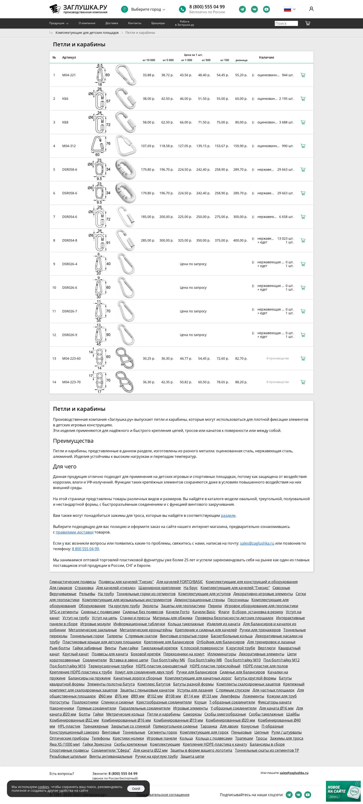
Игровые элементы (190, 708)
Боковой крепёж (146, 653)
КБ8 (65, 122)
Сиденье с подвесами (100, 611)
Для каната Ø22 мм (150, 750)
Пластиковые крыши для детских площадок (102, 641)
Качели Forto (178, 611)
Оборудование (92, 605)
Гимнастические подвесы (73, 581)
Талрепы (114, 635)
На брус (191, 587)
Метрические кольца (125, 714)
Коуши (200, 702)
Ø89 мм (137, 696)
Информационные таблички (139, 623)
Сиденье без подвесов (143, 611)
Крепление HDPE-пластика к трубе (81, 672)
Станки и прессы (135, 617)
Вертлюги (266, 647)
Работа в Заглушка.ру (184, 23)
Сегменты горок (162, 732)
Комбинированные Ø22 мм (74, 720)
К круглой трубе (240, 647)
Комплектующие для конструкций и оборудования (252, 581)
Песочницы (238, 599)
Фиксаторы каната (274, 702)
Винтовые (111, 732)
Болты (84, 714)
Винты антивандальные (110, 756)
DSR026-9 (69, 335)
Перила (215, 605)
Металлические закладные (93, 629)
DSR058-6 (69, 169)
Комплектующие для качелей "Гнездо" (235, 587)
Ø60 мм (105, 696)
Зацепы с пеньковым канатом (147, 690)
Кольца (186, 738)
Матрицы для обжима (172, 617)
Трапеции (244, 738)
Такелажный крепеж (159, 647)
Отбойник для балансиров (220, 641)
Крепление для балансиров (169, 641)
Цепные (261, 732)
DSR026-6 (69, 287)
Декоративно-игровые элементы (263, 593)
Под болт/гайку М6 (168, 660)
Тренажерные (95, 726)
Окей (136, 788)
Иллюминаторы (221, 653)
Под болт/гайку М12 (281, 660)
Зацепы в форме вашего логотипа (201, 750)
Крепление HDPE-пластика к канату (215, 744)
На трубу (106, 593)
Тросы (261, 738)
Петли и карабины (163, 714)
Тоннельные (134, 732)
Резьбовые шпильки (68, 756)
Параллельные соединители (144, 708)
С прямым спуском (233, 690)
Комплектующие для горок (204, 732)
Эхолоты (150, 605)
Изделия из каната (223, 623)
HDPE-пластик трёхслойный (215, 666)
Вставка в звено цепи (129, 660)
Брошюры (158, 23)
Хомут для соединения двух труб (144, 672)
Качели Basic (204, 611)
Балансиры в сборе (267, 744)
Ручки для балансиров (196, 672)
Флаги (223, 611)
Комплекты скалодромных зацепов (248, 684)
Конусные (250, 726)
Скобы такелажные (266, 714)
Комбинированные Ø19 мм (178, 720)
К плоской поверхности (202, 647)
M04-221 (69, 75)
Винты (110, 647)
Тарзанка (208, 726)
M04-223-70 (71, 382)
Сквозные (281, 587)
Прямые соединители (96, 708)
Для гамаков (61, 587)
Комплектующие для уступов (204, 593)
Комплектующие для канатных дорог (198, 678)
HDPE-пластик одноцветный (161, 666)
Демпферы (230, 696)
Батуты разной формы (193, 684)
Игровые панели (162, 738)
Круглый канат (76, 653)
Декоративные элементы (261, 653)
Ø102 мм (155, 696)
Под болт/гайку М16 (68, 666)
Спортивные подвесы (69, 750)
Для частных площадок (273, 690)
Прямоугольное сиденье (175, 726)
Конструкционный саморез (74, 732)
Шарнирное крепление (159, 587)
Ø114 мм (191, 696)
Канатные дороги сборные (137, 678)
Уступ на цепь (104, 617)
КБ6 (65, 98)
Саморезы (192, 714)
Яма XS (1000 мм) (65, 744)
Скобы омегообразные (225, 714)
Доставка (112, 23)
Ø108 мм (173, 696)
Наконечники (62, 708)
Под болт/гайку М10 (243, 660)
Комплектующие (165, 744)
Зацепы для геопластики (183, 605)
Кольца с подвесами (214, 738)
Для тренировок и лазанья (271, 641)
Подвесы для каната (110, 653)
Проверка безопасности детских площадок (234, 617)
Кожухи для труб (282, 696)
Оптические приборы (69, 738)
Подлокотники (85, 702)
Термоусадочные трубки (110, 666)
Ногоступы (59, 702)
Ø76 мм (121, 696)
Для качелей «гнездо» (116, 587)
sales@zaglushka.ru (257, 543)
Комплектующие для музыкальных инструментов (127, 599)
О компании (87, 23)
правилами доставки (75, 532)
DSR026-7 (69, 311)
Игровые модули (95, 623)
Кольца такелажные (186, 623)
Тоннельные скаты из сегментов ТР (267, 750)
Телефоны (101, 738)
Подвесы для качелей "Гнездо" (126, 581)
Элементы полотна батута (111, 684)
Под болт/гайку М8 (205, 660)
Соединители (95, 660)
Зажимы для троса (286, 738)
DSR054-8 (69, 240)
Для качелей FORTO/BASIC (179, 581)
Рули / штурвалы (287, 732)
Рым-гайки (128, 647)
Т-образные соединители (232, 702)
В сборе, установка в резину (257, 611)
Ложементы (253, 696)
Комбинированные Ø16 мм (126, 720)
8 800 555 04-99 (85, 548)
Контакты (134, 23)
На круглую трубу (124, 605)
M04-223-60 (71, 358)
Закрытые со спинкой (130, 726)
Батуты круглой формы (255, 678)
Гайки (98, 714)
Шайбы (293, 714)
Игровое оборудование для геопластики (261, 605)
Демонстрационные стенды (199, 599)
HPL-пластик (69, 726)
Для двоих (229, 726)
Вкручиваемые (63, 593)
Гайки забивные (87, 647)
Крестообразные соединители (164, 702)
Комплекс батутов (154, 684)
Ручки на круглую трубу (156, 756)
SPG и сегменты (64, 611)
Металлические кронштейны (146, 629)
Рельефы (87, 593)
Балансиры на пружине (89, 678)
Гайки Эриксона (97, 744)
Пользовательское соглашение (163, 794)
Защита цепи (192, 756)
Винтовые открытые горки (184, 635)
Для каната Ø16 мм (276, 708)
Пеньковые (241, 732)
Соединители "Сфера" (111, 750)
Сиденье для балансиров (242, 672)
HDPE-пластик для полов (265, 666)
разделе (228, 515)
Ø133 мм (210, 696)
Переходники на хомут (184, 653)
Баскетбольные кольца (232, 635)
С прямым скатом (141, 635)
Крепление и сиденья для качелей (206, 629)
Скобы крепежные (130, 744)
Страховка (84, 587)
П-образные (273, 726)
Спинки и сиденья (117, 702)
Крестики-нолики (128, 738)
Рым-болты (60, 647)
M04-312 (69, 146)
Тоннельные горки (87, 635)
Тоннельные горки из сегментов (146, 593)
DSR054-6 (69, 216)
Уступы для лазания (195, 690)
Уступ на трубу (76, 617)
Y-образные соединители (234, 708)
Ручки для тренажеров (260, 629)
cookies (43, 787)
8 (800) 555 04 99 (207, 6)
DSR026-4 (69, 264)
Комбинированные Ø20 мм (230, 720)
